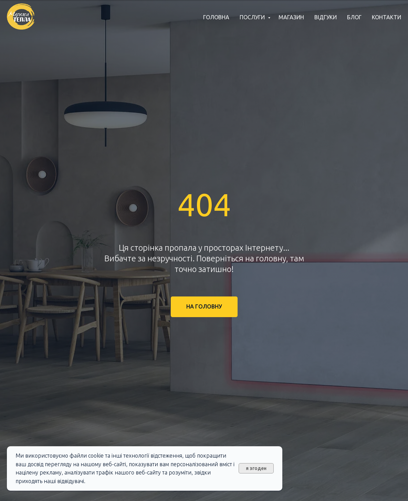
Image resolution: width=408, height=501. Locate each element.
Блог (354, 17)
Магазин (291, 17)
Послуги (253, 17)
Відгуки (325, 17)
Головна (216, 17)
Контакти (386, 17)
